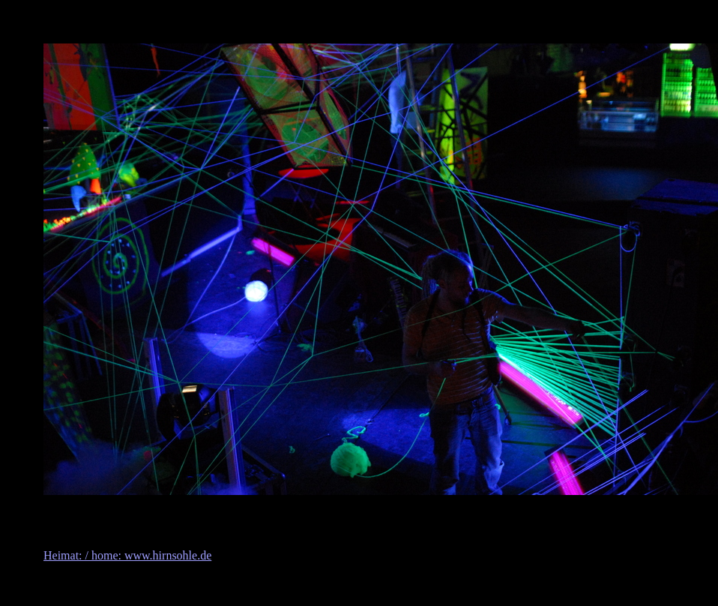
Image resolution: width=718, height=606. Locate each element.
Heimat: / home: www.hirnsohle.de (127, 555)
